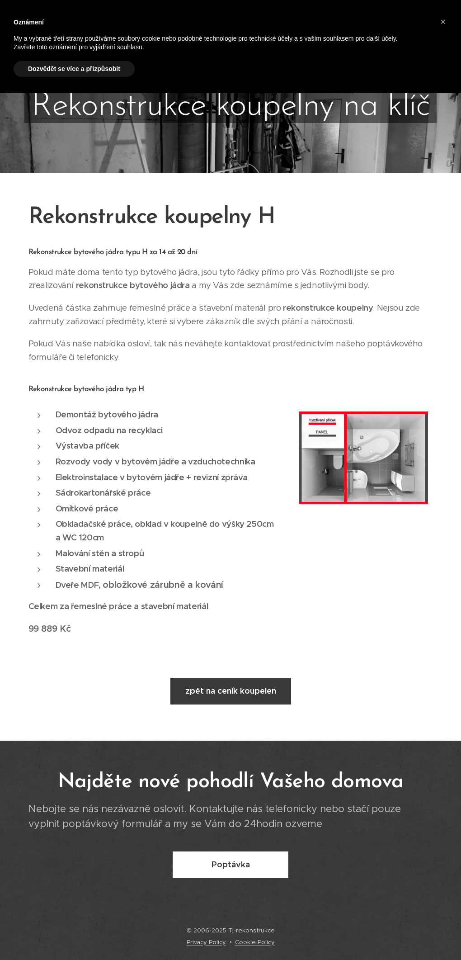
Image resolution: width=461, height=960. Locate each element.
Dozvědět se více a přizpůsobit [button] (74, 68)
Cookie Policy (255, 942)
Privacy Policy (206, 942)
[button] (443, 21)
